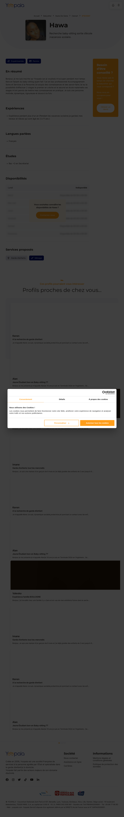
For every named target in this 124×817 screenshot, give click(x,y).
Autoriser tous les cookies (97, 423)
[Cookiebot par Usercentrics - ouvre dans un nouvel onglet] (104, 392)
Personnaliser (61, 423)
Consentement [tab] (25, 399)
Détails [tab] (62, 399)
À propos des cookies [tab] (98, 399)
